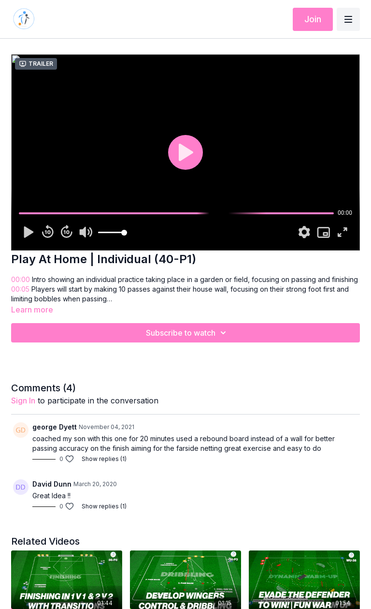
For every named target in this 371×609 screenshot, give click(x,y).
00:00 (20, 279)
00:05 (20, 289)
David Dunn (51, 484)
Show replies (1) (104, 458)
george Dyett (54, 427)
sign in (23, 400)
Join (312, 19)
